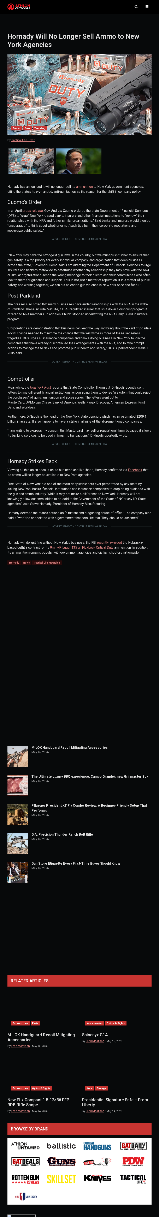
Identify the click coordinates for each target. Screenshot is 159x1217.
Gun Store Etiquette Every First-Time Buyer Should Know (75, 867)
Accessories (20, 1026)
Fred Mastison (20, 1049)
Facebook (135, 473)
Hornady (14, 566)
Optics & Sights (116, 1026)
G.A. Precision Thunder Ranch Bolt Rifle (62, 838)
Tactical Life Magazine (47, 566)
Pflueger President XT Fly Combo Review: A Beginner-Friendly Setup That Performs (89, 811)
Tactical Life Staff (23, 143)
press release (33, 214)
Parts (35, 1026)
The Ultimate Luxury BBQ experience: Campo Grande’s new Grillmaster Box (89, 780)
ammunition (84, 190)
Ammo (16, 131)
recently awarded (109, 546)
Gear (27, 131)
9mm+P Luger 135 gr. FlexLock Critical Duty (81, 551)
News (26, 566)
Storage (101, 1091)
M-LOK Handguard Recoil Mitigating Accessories (69, 751)
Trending (39, 131)
